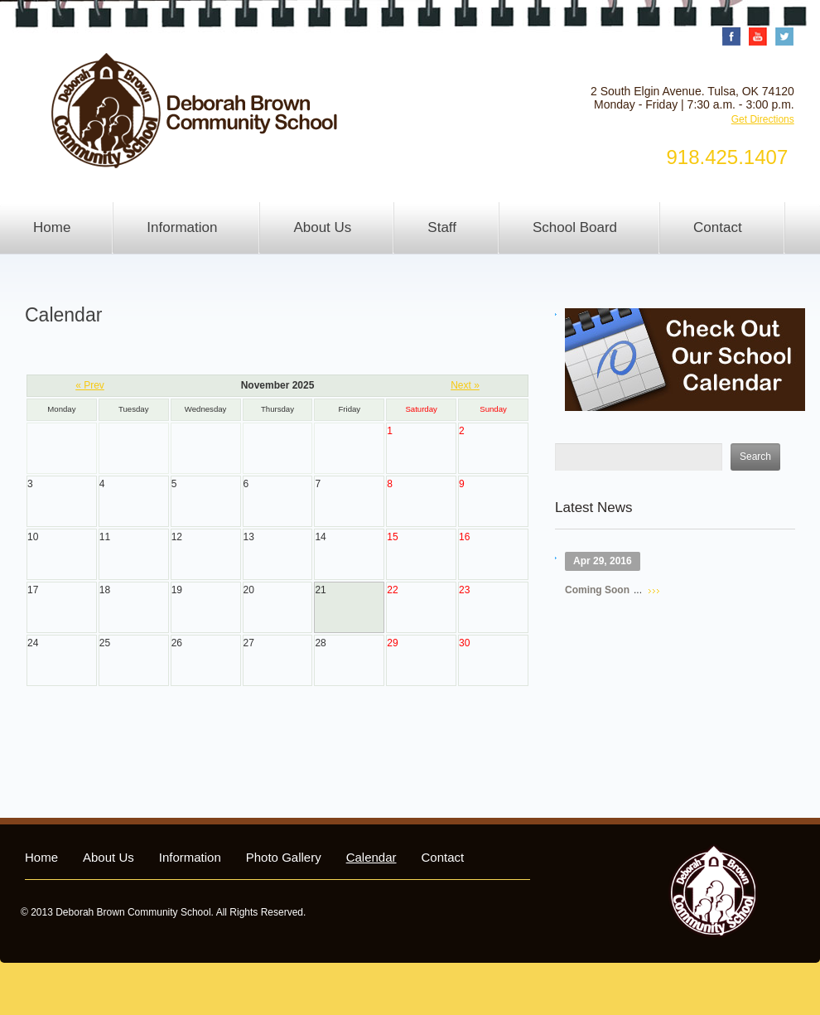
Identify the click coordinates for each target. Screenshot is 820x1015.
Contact (717, 227)
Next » (465, 385)
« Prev (89, 385)
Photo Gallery (283, 857)
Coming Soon (597, 590)
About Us (322, 227)
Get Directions (762, 119)
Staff (441, 227)
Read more (654, 591)
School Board (575, 227)
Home (51, 227)
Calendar (371, 857)
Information (182, 227)
